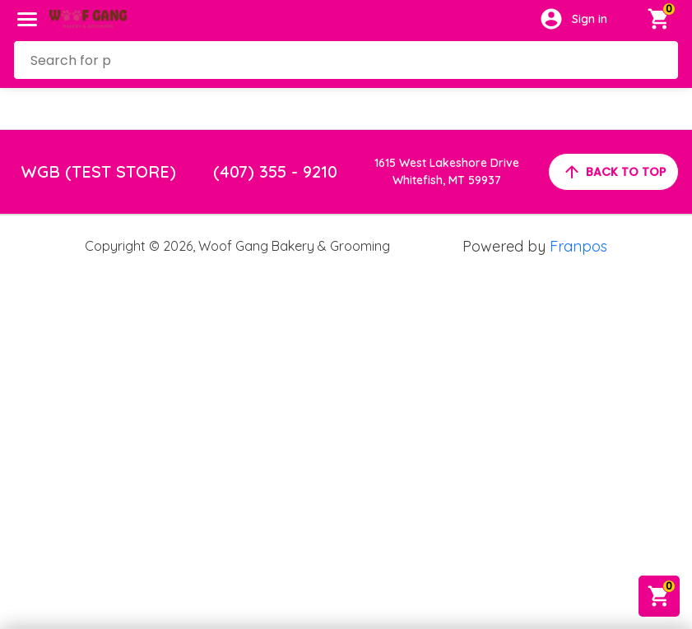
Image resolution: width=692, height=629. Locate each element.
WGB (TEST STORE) (98, 171)
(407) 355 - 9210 (275, 171)
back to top (614, 172)
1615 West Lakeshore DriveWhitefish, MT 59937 (446, 171)
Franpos (578, 246)
